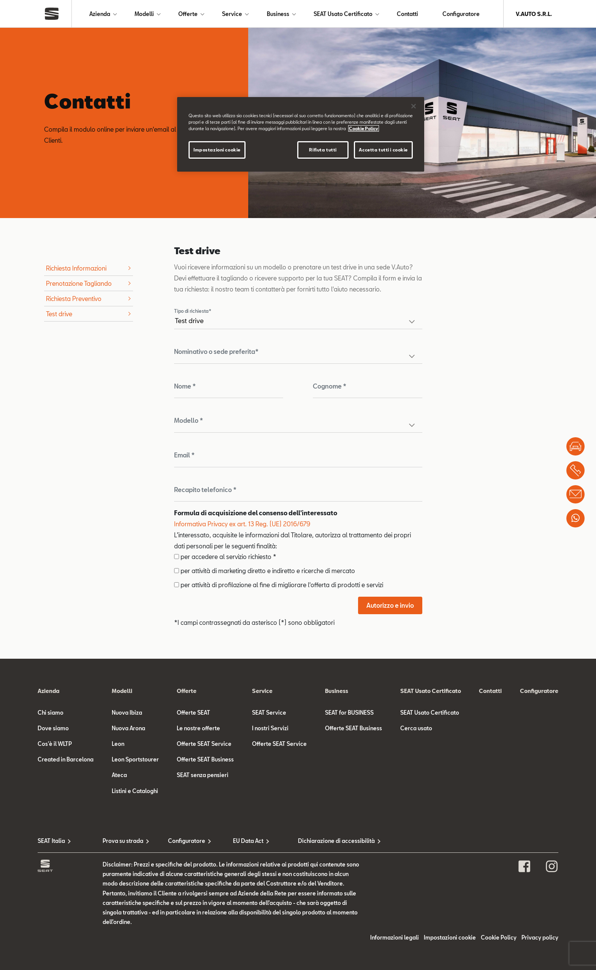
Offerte (188, 14)
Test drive (59, 313)
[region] (300, 134)
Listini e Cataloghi (135, 791)
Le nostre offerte (198, 728)
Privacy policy (540, 937)
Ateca (119, 775)
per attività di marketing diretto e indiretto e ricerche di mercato (264, 570)
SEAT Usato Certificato (343, 14)
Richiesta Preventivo (73, 298)
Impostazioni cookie (450, 937)
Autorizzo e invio (390, 605)
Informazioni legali (394, 937)
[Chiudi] (413, 106)
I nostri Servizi (270, 728)
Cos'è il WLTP (55, 744)
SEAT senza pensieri (202, 775)
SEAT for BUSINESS (349, 712)
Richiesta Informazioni (76, 268)
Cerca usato (416, 728)
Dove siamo (53, 728)
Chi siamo (50, 712)
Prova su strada (123, 841)
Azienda (99, 14)
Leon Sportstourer (135, 759)
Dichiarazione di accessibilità (330, 841)
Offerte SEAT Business (205, 759)
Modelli (144, 14)
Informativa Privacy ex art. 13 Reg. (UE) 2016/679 (242, 523)
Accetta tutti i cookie (383, 149)
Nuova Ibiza (127, 712)
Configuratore (461, 14)
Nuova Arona (128, 728)
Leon (118, 744)
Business (278, 14)
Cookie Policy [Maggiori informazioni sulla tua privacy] (363, 128)
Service (232, 14)
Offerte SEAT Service (204, 744)
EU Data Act (248, 841)
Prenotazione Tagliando (79, 283)
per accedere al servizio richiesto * (225, 556)
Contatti (407, 14)
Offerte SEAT (193, 712)
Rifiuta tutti (322, 149)
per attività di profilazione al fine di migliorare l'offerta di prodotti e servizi (278, 584)
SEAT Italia (51, 841)
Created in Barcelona (66, 759)
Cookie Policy (499, 937)
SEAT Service (269, 712)
